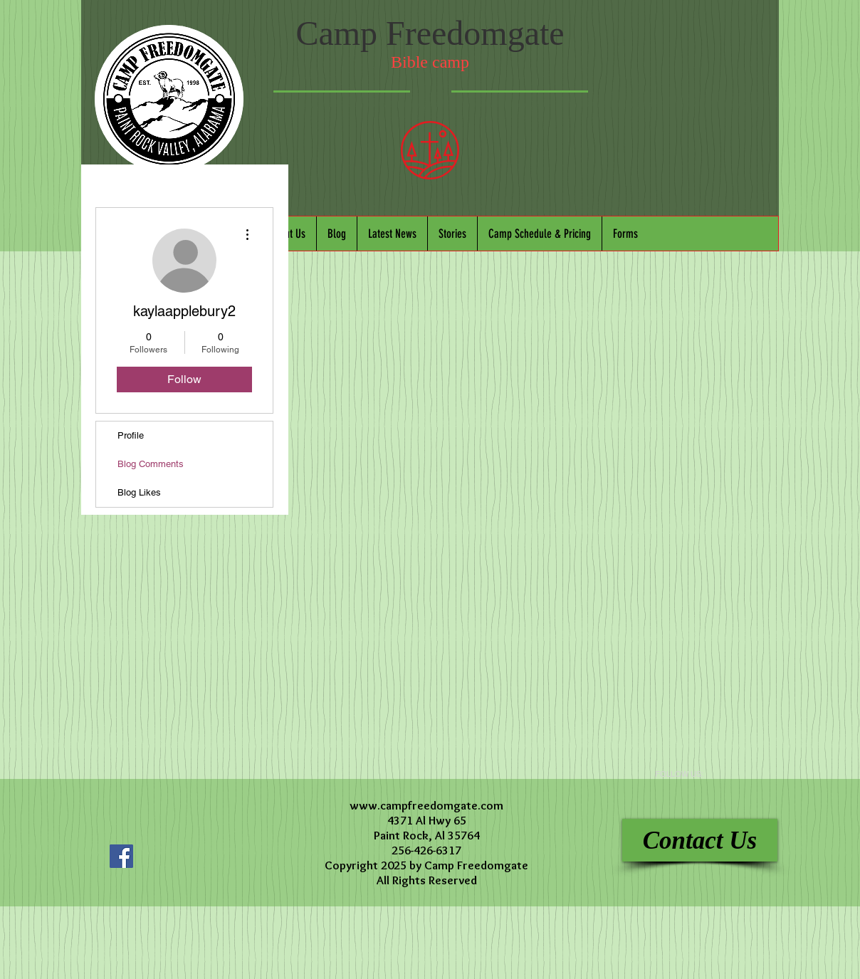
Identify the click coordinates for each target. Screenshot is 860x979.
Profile (130, 435)
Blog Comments (150, 464)
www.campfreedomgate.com (426, 805)
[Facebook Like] (191, 826)
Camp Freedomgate (429, 33)
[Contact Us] (699, 840)
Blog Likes (139, 492)
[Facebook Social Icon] (121, 856)
